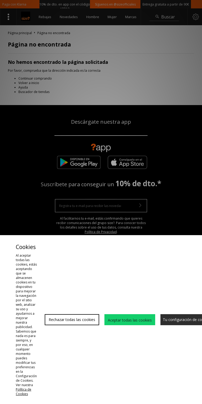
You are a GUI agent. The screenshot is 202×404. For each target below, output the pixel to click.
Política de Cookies (23, 391)
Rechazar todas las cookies (72, 319)
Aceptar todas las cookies (130, 320)
